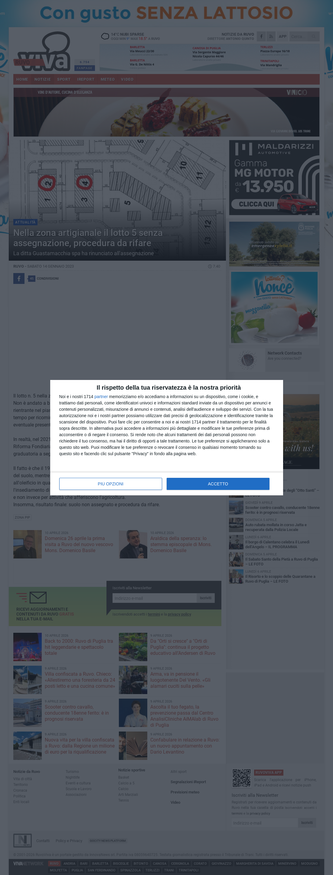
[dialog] (166, 437)
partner (101, 396)
